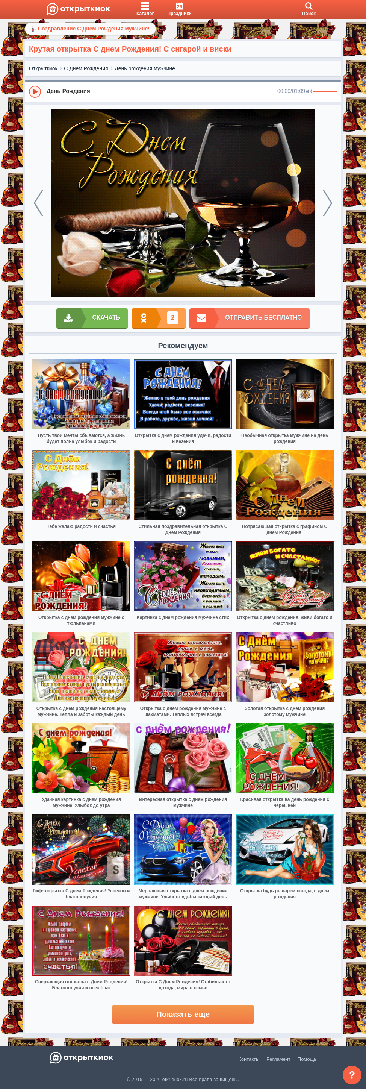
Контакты (248, 1059)
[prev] (38, 203)
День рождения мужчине (145, 68)
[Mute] (309, 92)
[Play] (35, 92)
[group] (183, 91)
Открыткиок (43, 68)
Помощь (307, 1059)
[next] (327, 203)
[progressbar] (325, 91)
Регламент (278, 1059)
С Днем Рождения (86, 68)
